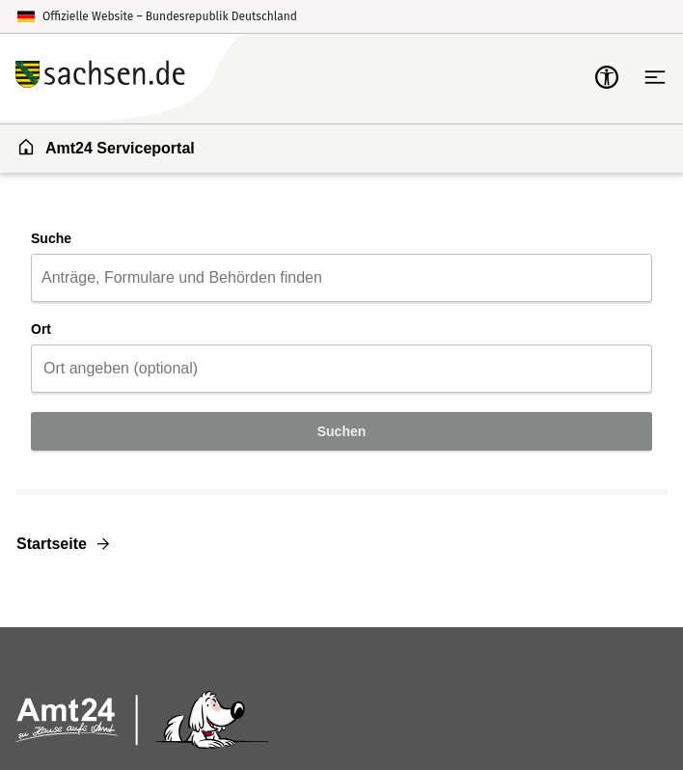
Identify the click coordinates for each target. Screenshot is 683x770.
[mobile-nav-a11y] (606, 77)
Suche (51, 238)
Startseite (51, 544)
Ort (41, 329)
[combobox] (341, 278)
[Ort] (341, 368)
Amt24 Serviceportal (105, 146)
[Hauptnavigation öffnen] (655, 77)
